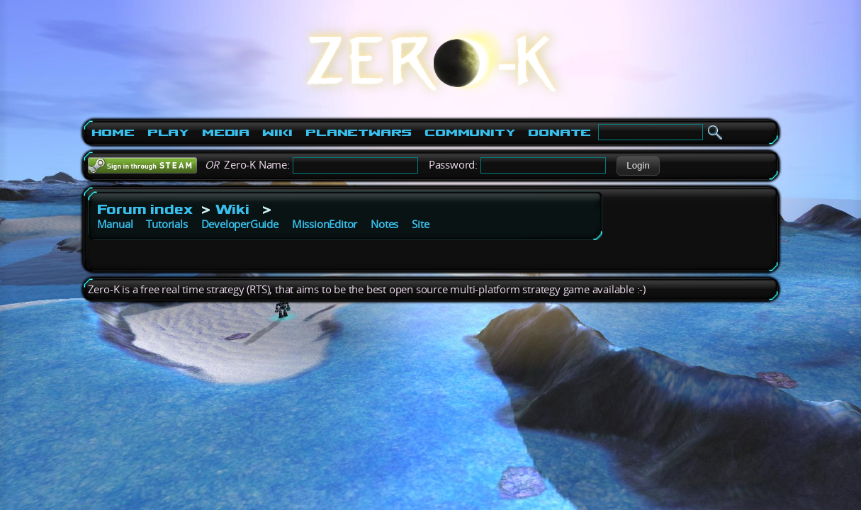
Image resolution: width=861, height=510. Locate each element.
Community (469, 132)
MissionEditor (324, 224)
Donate (559, 132)
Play (168, 132)
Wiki (277, 132)
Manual (115, 224)
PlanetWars (358, 132)
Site (420, 224)
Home (113, 132)
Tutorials (166, 224)
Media (225, 132)
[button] (638, 166)
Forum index (145, 208)
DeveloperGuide (239, 224)
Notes (384, 224)
